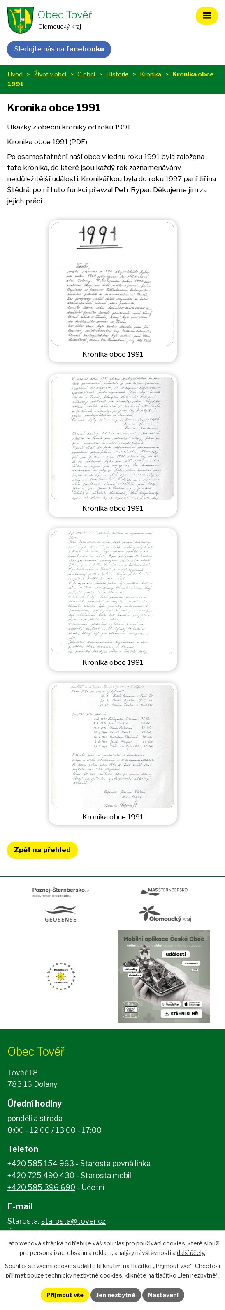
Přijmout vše (65, 1295)
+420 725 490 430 (40, 1175)
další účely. (191, 1252)
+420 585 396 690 (41, 1187)
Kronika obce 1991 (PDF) (47, 142)
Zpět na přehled (42, 850)
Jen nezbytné (115, 1295)
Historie (117, 74)
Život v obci (50, 74)
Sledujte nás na (59, 49)
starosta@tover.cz (73, 1221)
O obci (86, 74)
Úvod (15, 74)
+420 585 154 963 (40, 1163)
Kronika (150, 74)
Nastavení (163, 1295)
